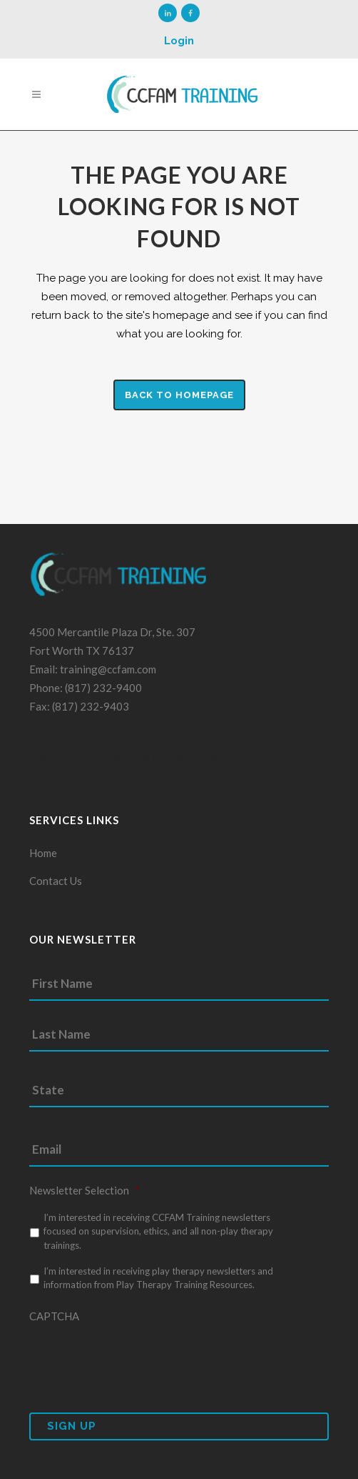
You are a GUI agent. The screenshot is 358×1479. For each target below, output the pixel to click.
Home (43, 852)
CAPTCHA (54, 1316)
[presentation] (137, 1359)
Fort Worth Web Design (127, 757)
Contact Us (55, 880)
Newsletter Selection (84, 1190)
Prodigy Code (225, 757)
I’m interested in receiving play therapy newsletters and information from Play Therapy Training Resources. (158, 1278)
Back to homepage (179, 395)
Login (179, 40)
